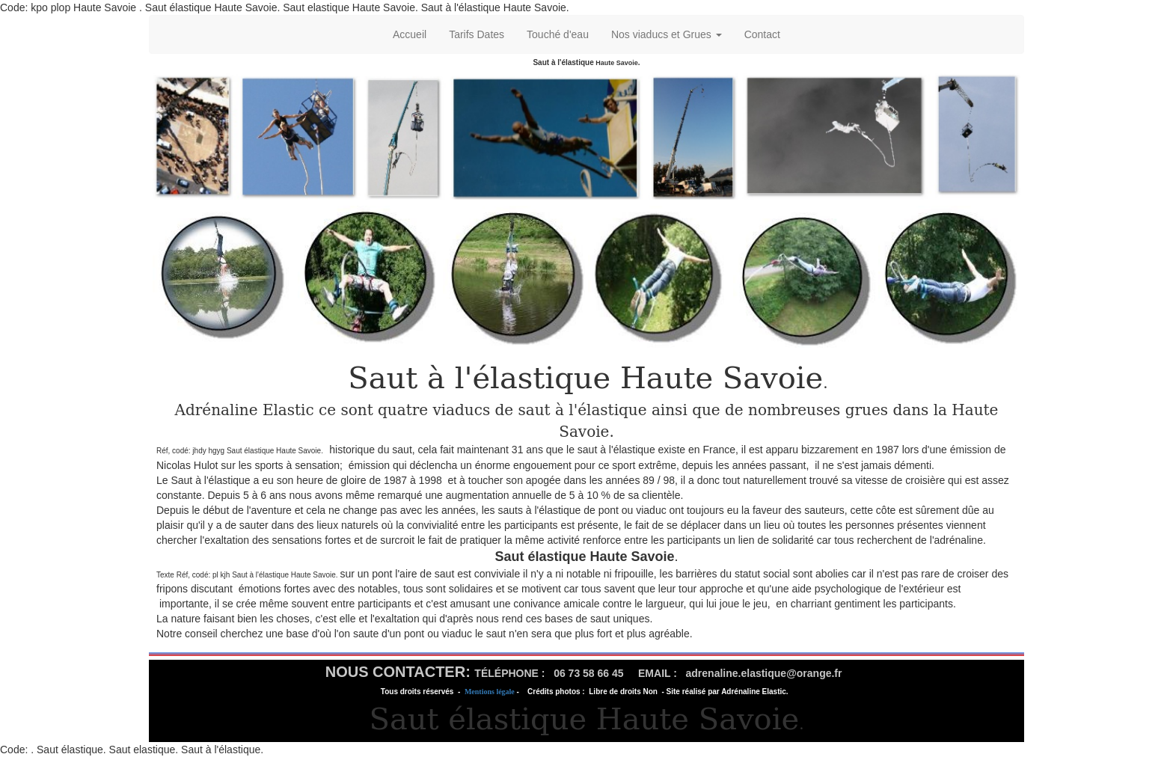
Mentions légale (490, 691)
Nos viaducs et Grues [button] (666, 34)
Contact (762, 34)
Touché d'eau (558, 34)
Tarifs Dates (476, 34)
